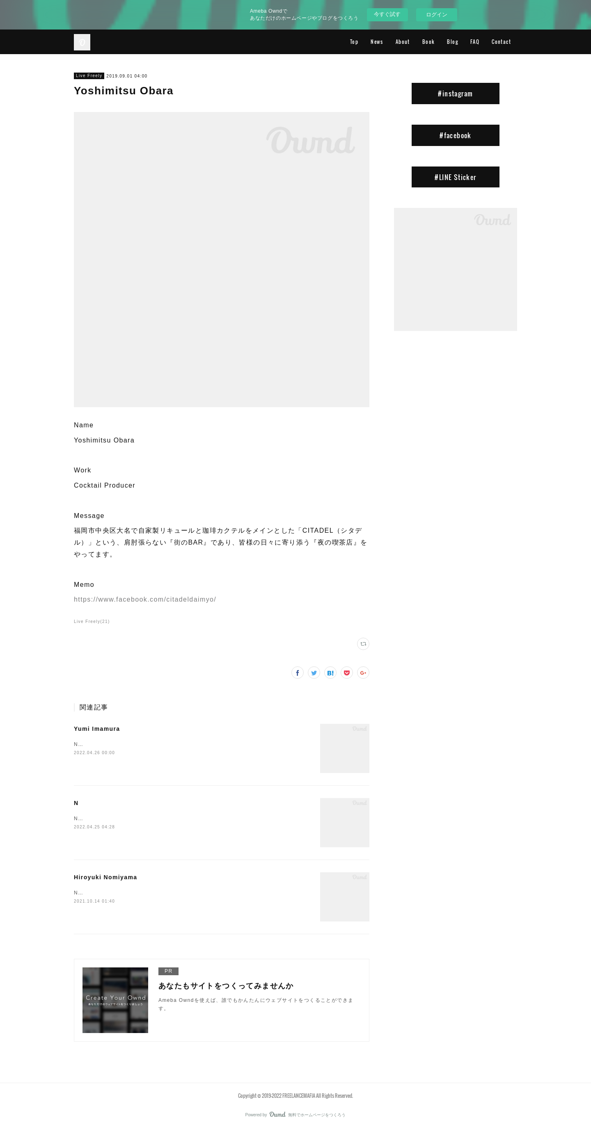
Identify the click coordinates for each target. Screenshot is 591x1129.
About (403, 41)
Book (428, 41)
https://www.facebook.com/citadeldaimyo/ (145, 599)
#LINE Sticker (455, 177)
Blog (452, 41)
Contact (501, 41)
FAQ (474, 41)
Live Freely (89, 75)
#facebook (456, 135)
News (377, 41)
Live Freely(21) (92, 621)
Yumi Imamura (97, 728)
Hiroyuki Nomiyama (105, 877)
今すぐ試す (387, 14)
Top (354, 41)
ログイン (436, 14)
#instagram (455, 93)
